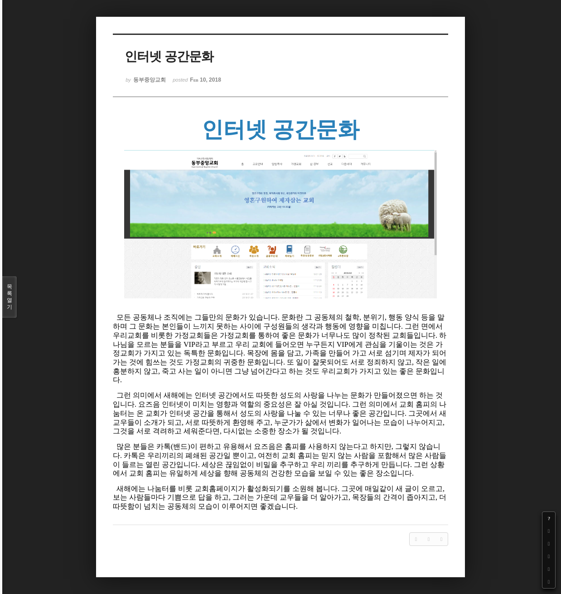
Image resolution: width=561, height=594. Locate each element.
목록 (9, 297)
